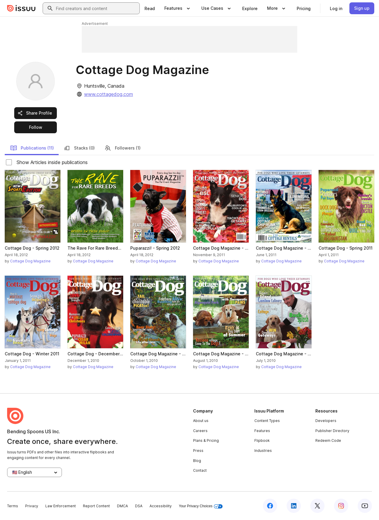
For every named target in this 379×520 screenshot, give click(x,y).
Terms (12, 506)
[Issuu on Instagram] (341, 506)
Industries (263, 450)
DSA (138, 506)
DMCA (122, 506)
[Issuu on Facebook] (270, 506)
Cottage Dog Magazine (30, 261)
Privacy (31, 506)
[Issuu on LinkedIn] (294, 506)
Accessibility (161, 506)
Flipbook (262, 440)
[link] (150, 8)
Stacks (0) (79, 148)
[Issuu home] (21, 8)
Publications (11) (32, 148)
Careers (200, 430)
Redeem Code (328, 440)
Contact (200, 470)
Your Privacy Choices (201, 506)
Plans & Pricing (206, 440)
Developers (325, 420)
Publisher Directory (332, 430)
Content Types (267, 420)
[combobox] (96, 8)
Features (262, 430)
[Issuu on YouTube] (365, 506)
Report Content (96, 506)
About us (200, 420)
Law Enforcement (60, 506)
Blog (197, 460)
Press (198, 450)
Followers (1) (122, 148)
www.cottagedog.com (108, 94)
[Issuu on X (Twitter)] (317, 506)
